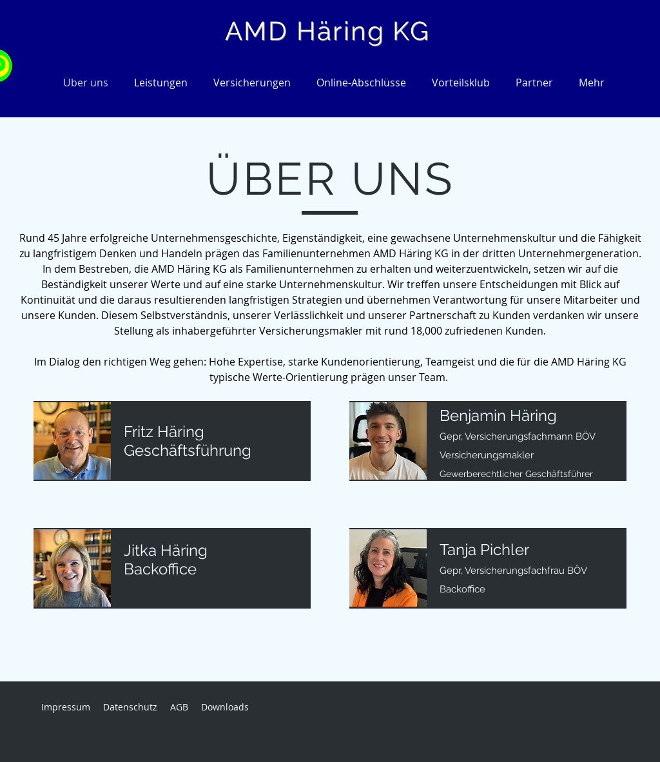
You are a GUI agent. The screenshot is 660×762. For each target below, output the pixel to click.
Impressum (65, 707)
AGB (179, 707)
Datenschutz (130, 707)
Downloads (225, 707)
